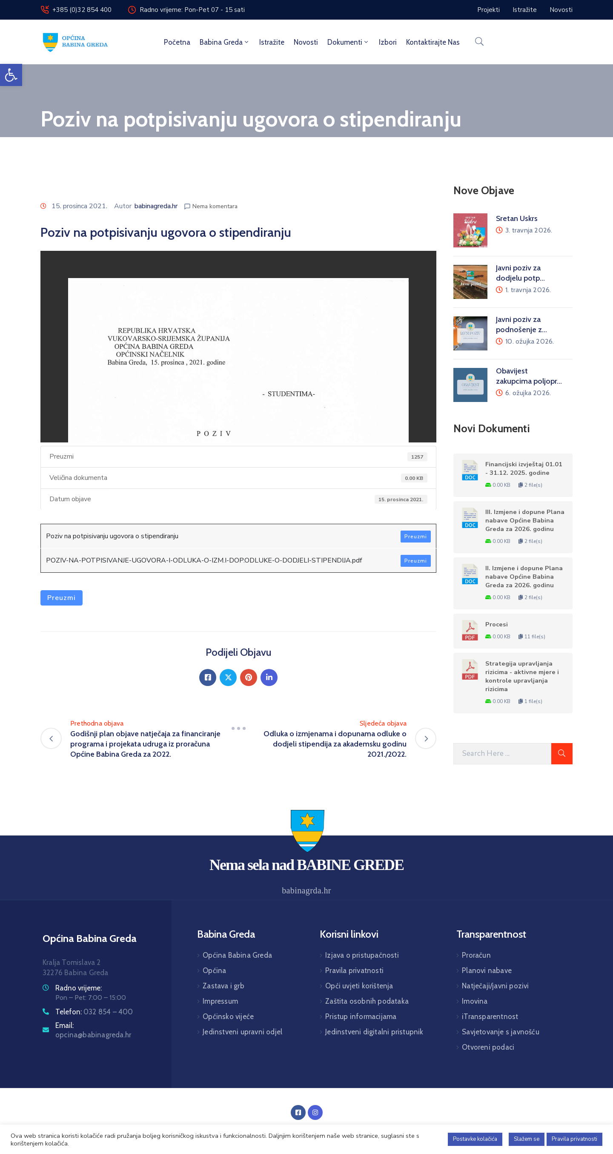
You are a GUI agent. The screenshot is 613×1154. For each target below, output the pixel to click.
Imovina (474, 1001)
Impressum (220, 1001)
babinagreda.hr (156, 206)
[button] (11, 75)
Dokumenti (348, 42)
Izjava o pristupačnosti (362, 955)
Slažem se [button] (526, 1139)
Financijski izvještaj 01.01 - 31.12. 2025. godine (523, 468)
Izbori (388, 42)
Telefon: (94, 1012)
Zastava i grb (223, 986)
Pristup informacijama (360, 1016)
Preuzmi (415, 536)
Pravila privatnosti (354, 970)
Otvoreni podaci (488, 1047)
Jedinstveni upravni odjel (242, 1032)
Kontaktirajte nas (433, 42)
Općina (214, 970)
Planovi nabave (487, 970)
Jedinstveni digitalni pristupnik (374, 1032)
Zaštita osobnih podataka (367, 1001)
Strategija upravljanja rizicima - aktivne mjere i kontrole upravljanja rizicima (522, 676)
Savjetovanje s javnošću (500, 1032)
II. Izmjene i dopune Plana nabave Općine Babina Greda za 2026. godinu (524, 576)
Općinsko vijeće (228, 1016)
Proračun (476, 955)
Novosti (306, 42)
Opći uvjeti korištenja (359, 986)
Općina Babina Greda (237, 955)
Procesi (496, 624)
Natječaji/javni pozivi (495, 986)
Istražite (271, 42)
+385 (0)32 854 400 (82, 10)
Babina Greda (225, 42)
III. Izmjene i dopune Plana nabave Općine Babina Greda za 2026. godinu (524, 520)
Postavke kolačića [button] (475, 1139)
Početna (177, 42)
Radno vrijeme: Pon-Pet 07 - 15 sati (192, 10)
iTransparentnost (490, 1016)
